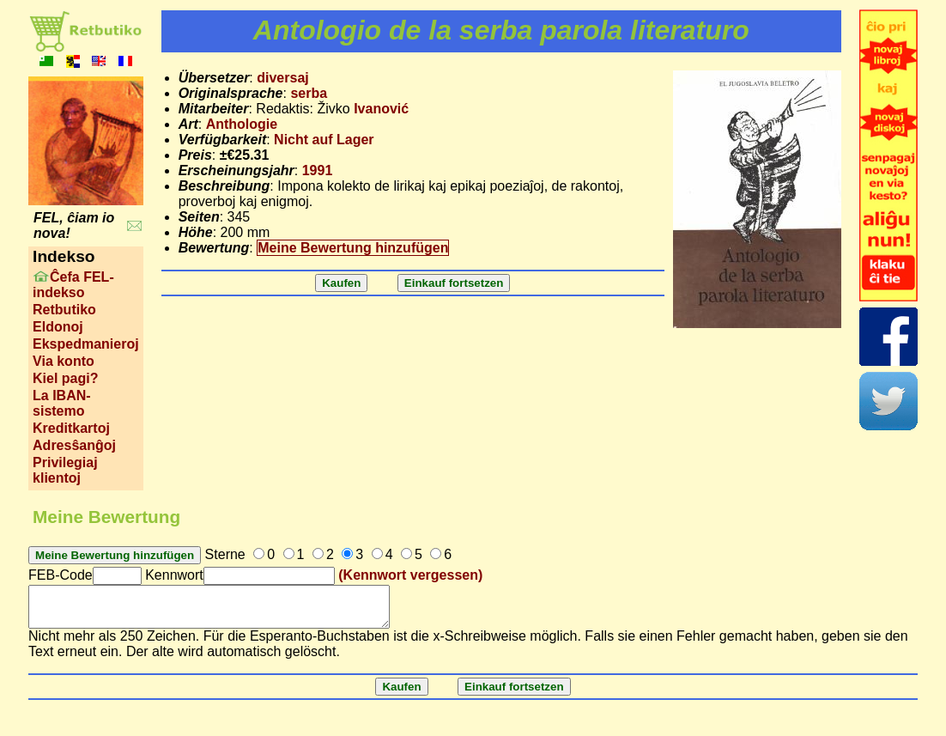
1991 (317, 170)
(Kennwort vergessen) (410, 575)
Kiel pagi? (65, 378)
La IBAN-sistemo (62, 403)
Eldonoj (58, 326)
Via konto (63, 361)
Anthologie (242, 124)
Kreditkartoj (71, 428)
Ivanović (381, 108)
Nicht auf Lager (323, 139)
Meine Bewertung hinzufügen (353, 247)
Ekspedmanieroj (86, 344)
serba (308, 93)
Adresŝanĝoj (74, 445)
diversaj (282, 77)
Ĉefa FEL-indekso (73, 285)
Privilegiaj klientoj (65, 470)
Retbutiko (64, 309)
